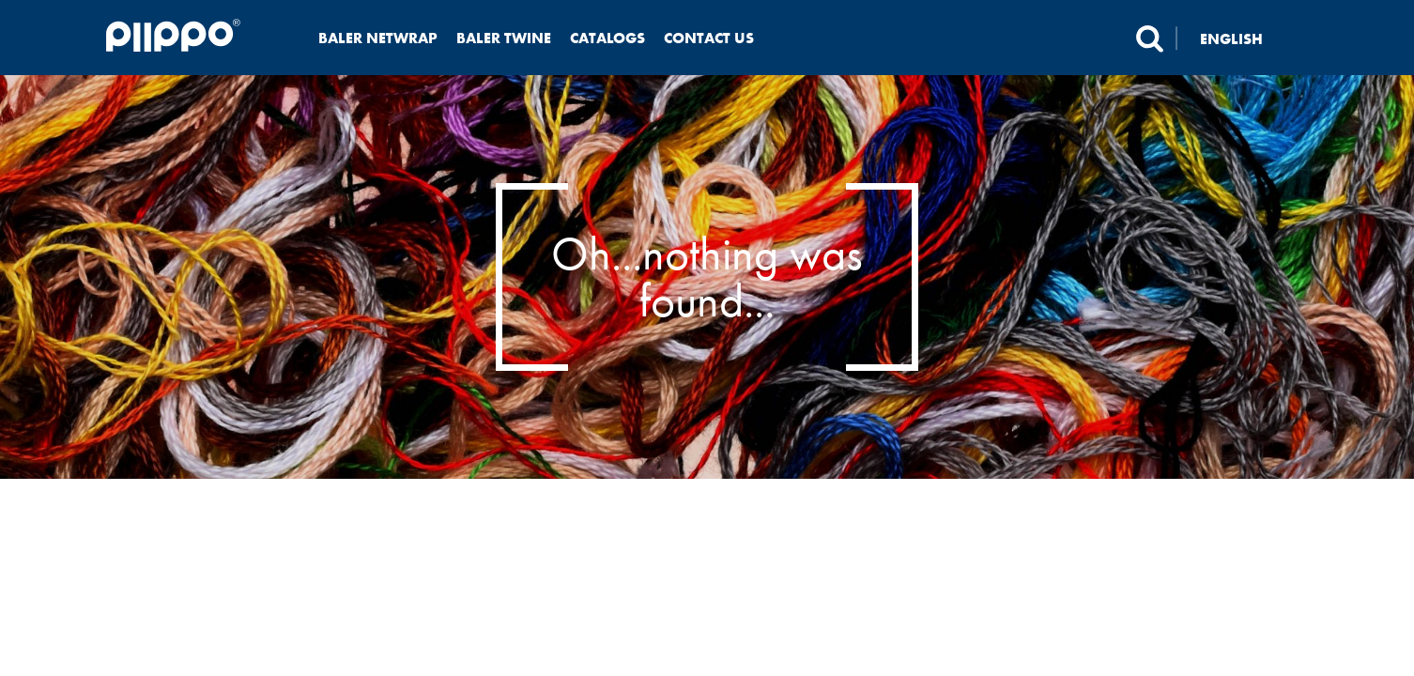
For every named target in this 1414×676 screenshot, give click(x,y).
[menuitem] (1242, 38)
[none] (1242, 38)
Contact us (709, 38)
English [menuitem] (1231, 38)
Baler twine (503, 38)
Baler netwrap (378, 38)
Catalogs (607, 38)
